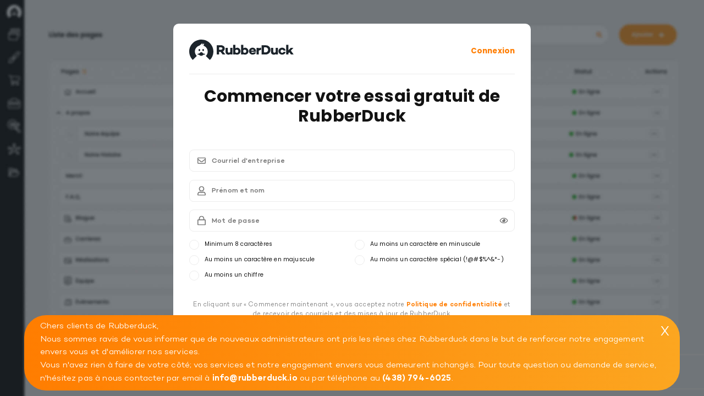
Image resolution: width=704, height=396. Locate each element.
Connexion (493, 50)
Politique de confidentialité (454, 304)
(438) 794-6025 (416, 378)
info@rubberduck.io (255, 378)
